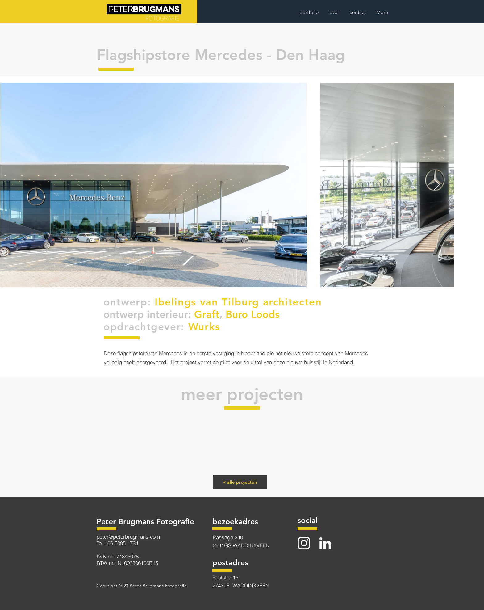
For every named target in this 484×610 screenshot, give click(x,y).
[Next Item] (436, 185)
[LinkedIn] (325, 543)
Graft (206, 314)
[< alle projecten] (240, 482)
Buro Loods (253, 314)
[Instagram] (303, 543)
